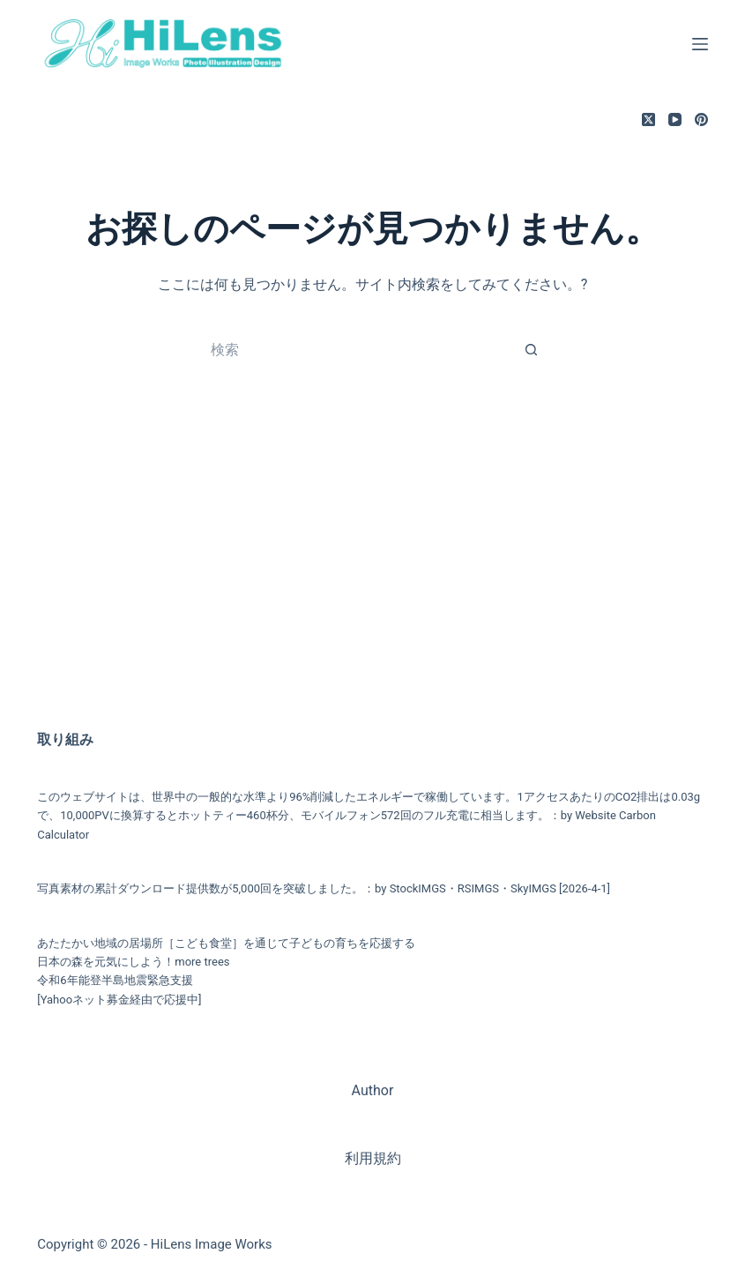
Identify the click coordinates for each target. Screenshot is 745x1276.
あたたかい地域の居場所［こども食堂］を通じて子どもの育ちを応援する (226, 943)
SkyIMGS (533, 888)
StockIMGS (418, 888)
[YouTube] (675, 119)
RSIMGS (478, 888)
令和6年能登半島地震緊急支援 (114, 980)
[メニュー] (700, 44)
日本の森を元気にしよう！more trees (133, 961)
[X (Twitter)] (648, 119)
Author (373, 1090)
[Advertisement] (372, 569)
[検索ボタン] (531, 349)
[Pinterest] (701, 119)
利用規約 (373, 1158)
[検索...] (355, 349)
